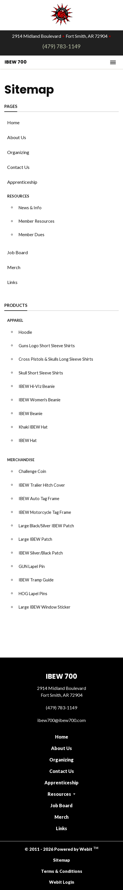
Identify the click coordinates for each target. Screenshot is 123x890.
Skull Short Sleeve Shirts (41, 372)
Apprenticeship (22, 182)
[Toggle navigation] (113, 62)
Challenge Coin (32, 471)
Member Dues (31, 234)
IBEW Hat (28, 440)
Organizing (18, 152)
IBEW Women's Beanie (39, 399)
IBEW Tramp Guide (36, 579)
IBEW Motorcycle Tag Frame (45, 512)
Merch (13, 267)
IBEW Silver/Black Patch (41, 552)
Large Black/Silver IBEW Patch (46, 525)
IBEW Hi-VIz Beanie (37, 386)
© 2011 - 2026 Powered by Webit (61, 849)
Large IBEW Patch (35, 539)
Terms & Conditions (61, 871)
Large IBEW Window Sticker (45, 607)
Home (13, 122)
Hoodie (25, 332)
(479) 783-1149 (61, 46)
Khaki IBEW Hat (33, 427)
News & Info (30, 207)
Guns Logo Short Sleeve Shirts (47, 345)
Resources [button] (60, 794)
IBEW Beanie (30, 413)
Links (12, 282)
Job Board (17, 252)
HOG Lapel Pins (33, 593)
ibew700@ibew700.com (61, 720)
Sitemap (61, 860)
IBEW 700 (16, 62)
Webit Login (61, 882)
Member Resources (36, 221)
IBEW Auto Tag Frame (39, 498)
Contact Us (18, 167)
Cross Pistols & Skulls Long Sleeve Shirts (56, 359)
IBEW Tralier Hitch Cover (42, 485)
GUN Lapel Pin (32, 566)
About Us (16, 137)
